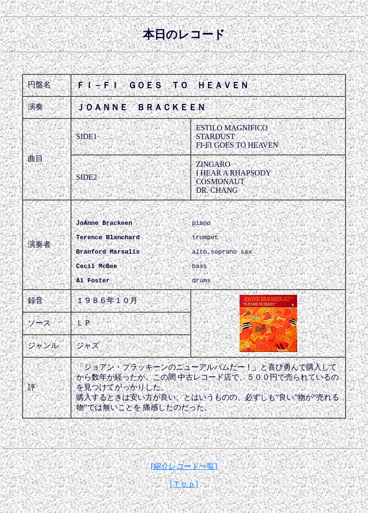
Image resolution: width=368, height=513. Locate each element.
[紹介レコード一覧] (184, 482)
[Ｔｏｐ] (184, 500)
